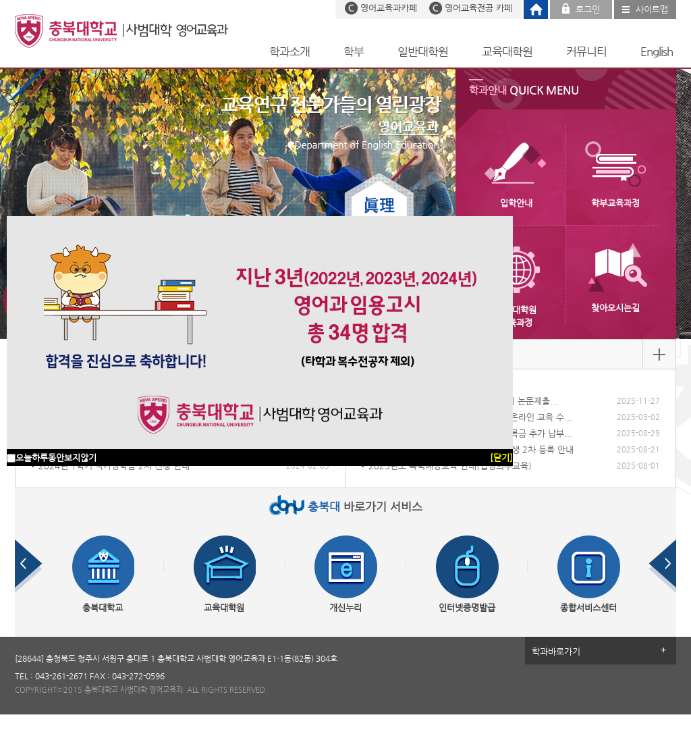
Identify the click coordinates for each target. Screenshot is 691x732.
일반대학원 (422, 51)
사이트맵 (652, 9)
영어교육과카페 (388, 8)
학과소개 (289, 51)
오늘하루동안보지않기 (56, 457)
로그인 (588, 9)
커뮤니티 (586, 51)
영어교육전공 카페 (478, 8)
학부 (353, 51)
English (656, 51)
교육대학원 (507, 51)
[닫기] (501, 457)
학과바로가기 (556, 651)
